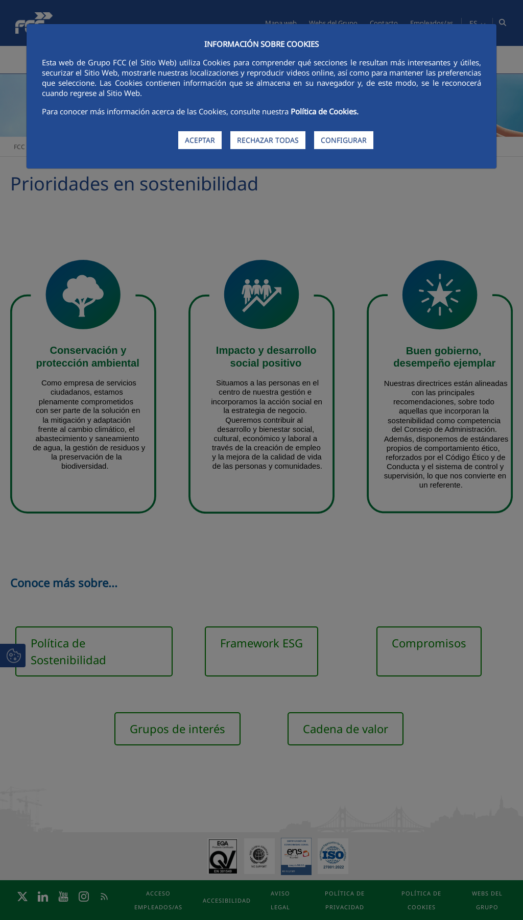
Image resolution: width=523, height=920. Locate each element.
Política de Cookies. (325, 111)
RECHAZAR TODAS (268, 140)
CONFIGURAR (344, 140)
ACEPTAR (200, 140)
